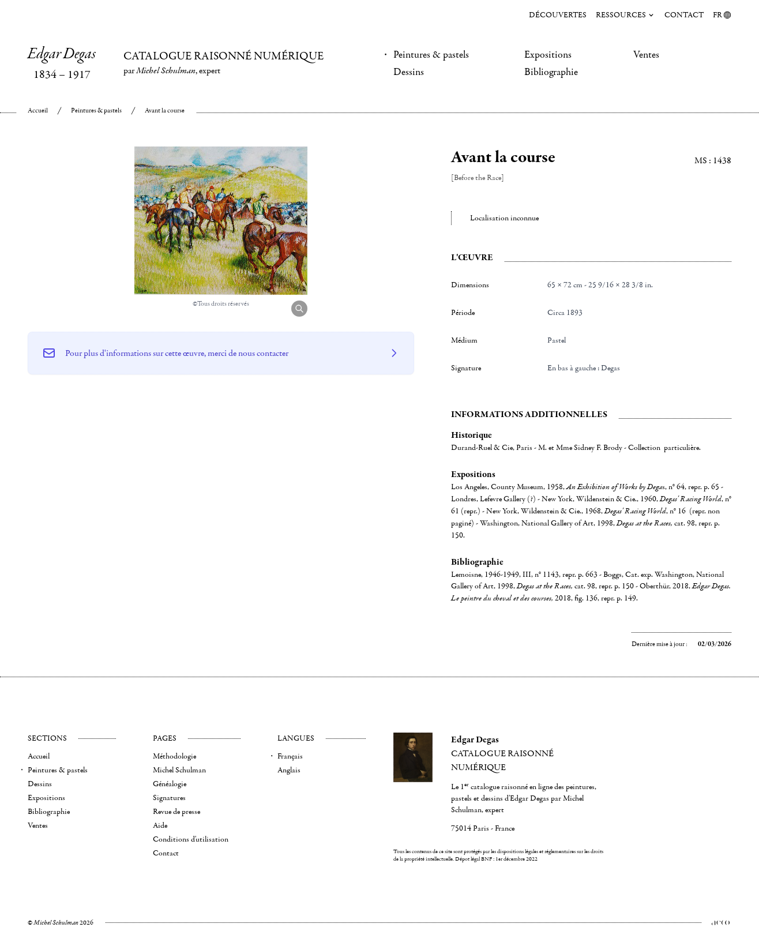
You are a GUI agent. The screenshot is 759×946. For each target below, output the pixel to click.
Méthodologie (174, 756)
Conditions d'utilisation (190, 839)
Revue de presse (176, 811)
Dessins (408, 72)
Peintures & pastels (431, 54)
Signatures (169, 798)
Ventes (646, 54)
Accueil (38, 110)
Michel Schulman (179, 770)
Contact (684, 15)
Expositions (548, 54)
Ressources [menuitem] (625, 15)
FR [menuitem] (722, 15)
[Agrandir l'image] (299, 309)
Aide (160, 825)
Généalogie (169, 784)
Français (290, 756)
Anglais (288, 770)
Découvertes (558, 15)
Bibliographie (551, 72)
